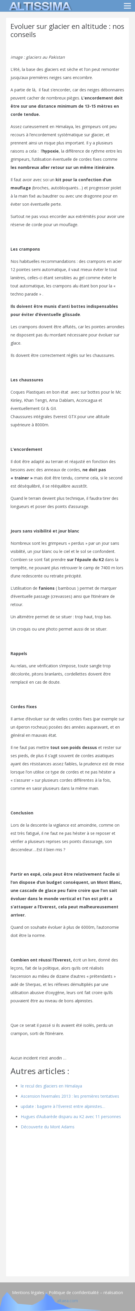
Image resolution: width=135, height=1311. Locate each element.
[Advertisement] (67, 1204)
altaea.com (67, 1300)
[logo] (39, 5)
